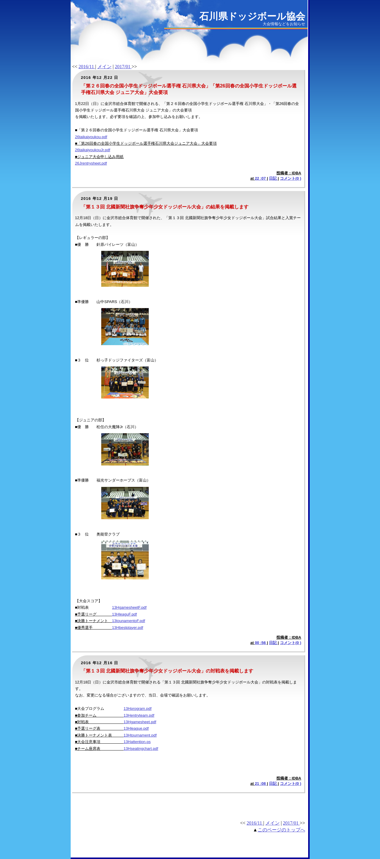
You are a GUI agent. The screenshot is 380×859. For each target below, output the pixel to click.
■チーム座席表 (99, 748)
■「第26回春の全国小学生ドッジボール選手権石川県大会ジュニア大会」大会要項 (146, 143)
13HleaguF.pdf (124, 614)
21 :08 (261, 783)
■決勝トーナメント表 (99, 735)
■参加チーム (99, 715)
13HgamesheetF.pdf (129, 607)
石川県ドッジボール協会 (252, 16)
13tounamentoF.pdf (128, 621)
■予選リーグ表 (99, 728)
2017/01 (123, 66)
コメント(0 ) (290, 178)
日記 (273, 178)
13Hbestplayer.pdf (127, 627)
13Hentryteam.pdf (139, 715)
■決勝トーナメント (93, 621)
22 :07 (261, 178)
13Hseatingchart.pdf (141, 748)
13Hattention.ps (137, 742)
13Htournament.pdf (140, 735)
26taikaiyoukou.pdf (91, 137)
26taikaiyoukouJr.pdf (92, 150)
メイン (104, 66)
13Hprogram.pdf (137, 708)
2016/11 (87, 66)
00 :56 (261, 642)
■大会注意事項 (99, 742)
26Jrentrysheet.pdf (91, 163)
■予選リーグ (93, 614)
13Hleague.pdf (136, 728)
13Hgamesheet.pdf (140, 722)
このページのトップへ (281, 829)
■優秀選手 (93, 627)
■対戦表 (99, 722)
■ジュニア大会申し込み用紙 (99, 156)
